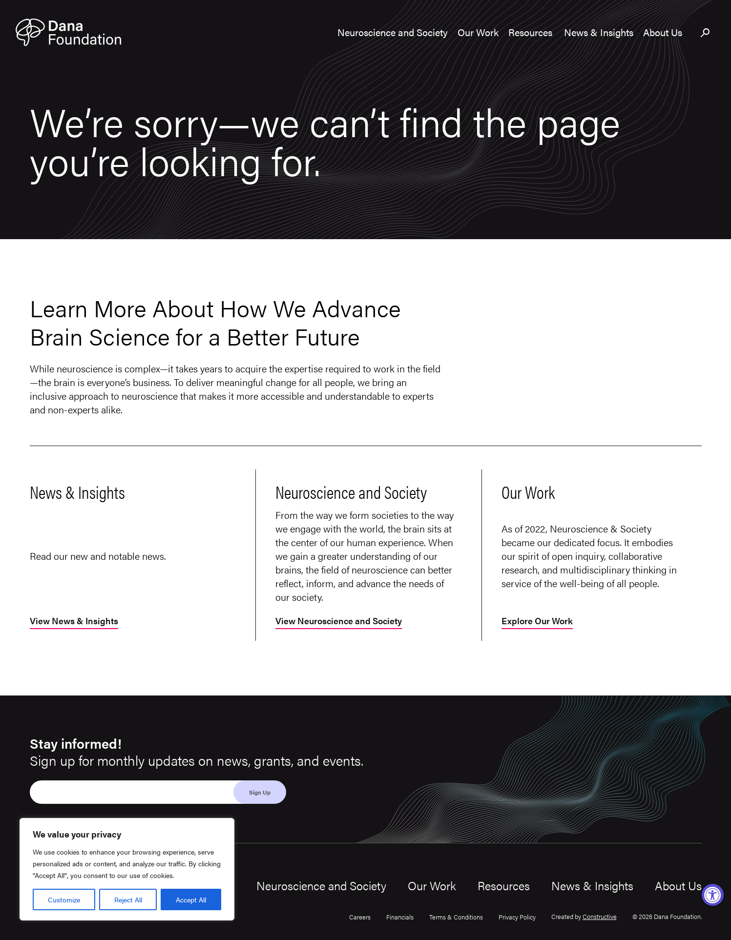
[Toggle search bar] (705, 33)
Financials (400, 916)
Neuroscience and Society (321, 885)
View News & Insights (74, 621)
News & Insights (592, 885)
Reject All (128, 899)
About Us (678, 885)
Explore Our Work (537, 621)
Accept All (191, 899)
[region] (127, 869)
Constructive (600, 916)
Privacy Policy (517, 916)
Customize (64, 899)
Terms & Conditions (456, 916)
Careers (360, 916)
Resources (504, 885)
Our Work (432, 885)
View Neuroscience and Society (338, 621)
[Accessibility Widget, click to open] (713, 895)
